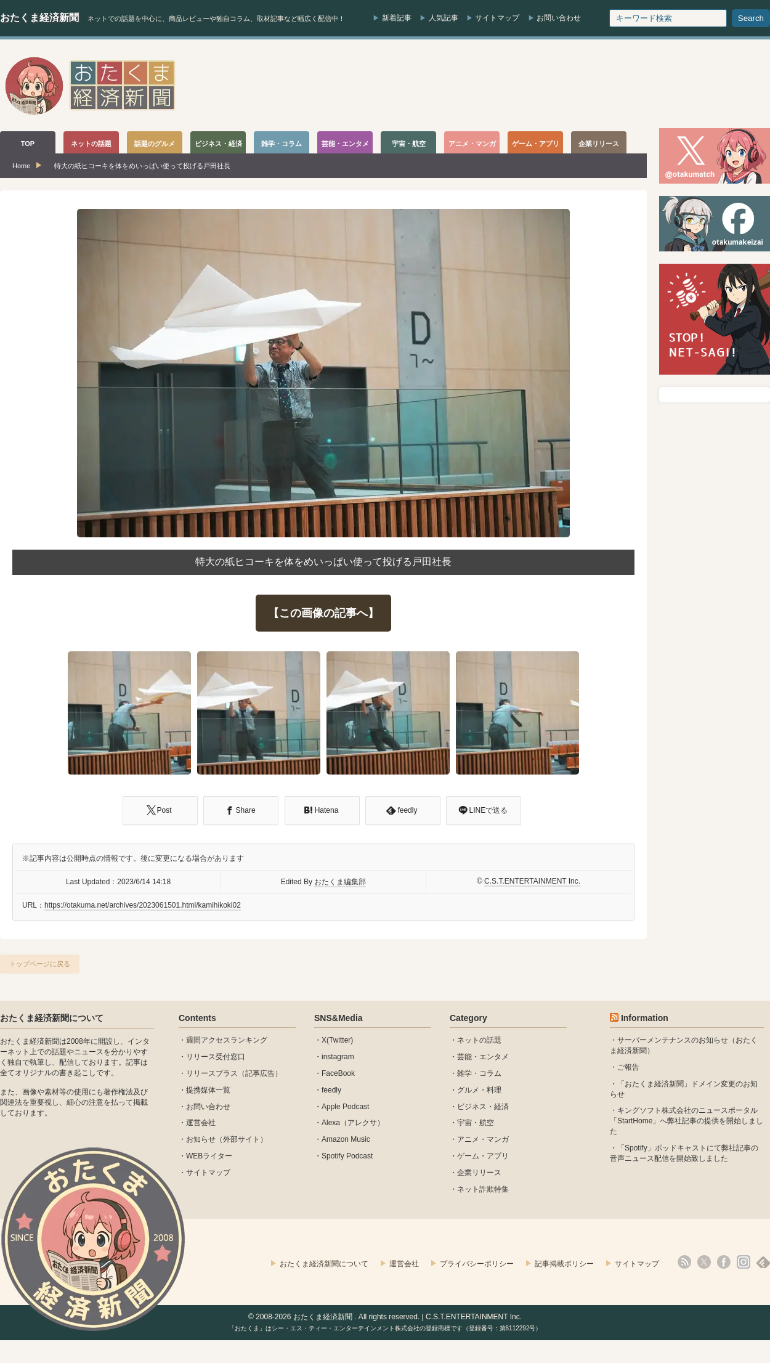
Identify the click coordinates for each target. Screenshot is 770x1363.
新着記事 (396, 18)
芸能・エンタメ (483, 1056)
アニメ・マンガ (483, 1139)
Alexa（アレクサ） (353, 1122)
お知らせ (201, 1139)
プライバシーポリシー (477, 1263)
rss (684, 1262)
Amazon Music (346, 1139)
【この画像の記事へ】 (323, 613)
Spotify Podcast (347, 1156)
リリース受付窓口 (215, 1056)
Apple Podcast (345, 1106)
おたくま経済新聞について (51, 1018)
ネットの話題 (479, 1040)
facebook (724, 1262)
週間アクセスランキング (226, 1040)
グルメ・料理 (479, 1090)
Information (644, 1018)
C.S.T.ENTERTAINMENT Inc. (532, 881)
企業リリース (479, 1172)
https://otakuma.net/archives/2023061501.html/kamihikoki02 (142, 905)
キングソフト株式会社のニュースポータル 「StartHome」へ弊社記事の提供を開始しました (686, 1121)
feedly (331, 1090)
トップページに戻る (39, 963)
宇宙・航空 (475, 1122)
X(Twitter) (337, 1040)
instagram (338, 1056)
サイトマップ (497, 18)
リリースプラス (212, 1073)
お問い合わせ (559, 18)
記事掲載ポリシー (564, 1263)
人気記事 (443, 18)
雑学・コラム (479, 1073)
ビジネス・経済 (483, 1106)
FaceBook (338, 1073)
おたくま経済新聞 (39, 17)
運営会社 (201, 1122)
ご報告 (628, 1067)
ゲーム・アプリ (483, 1156)
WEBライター (209, 1156)
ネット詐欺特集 (483, 1189)
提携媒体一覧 (208, 1090)
